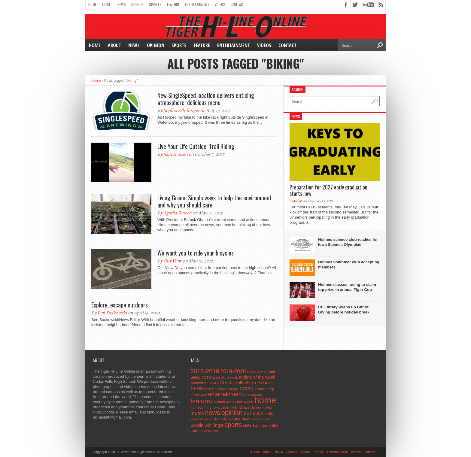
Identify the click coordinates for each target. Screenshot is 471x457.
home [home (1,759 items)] (265, 400)
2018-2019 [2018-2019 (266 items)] (204, 371)
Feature (173, 4)
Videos (220, 4)
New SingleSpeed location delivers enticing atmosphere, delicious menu (205, 99)
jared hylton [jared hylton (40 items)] (252, 407)
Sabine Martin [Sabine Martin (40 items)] (221, 419)
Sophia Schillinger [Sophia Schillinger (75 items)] (206, 425)
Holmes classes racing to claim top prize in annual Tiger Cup (347, 287)
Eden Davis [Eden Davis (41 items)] (198, 395)
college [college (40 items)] (233, 389)
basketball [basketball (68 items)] (199, 383)
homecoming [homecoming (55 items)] (200, 407)
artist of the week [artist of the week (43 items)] (225, 377)
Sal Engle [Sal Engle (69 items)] (240, 419)
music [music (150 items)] (197, 413)
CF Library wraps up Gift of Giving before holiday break (343, 309)
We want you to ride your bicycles (195, 252)
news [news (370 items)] (212, 412)
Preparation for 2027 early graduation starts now (328, 190)
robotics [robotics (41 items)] (204, 419)
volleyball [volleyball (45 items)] (210, 431)
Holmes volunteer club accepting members (348, 264)
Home (92, 4)
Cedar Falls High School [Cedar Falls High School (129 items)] (246, 382)
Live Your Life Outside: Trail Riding (195, 146)
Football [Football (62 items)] (218, 402)
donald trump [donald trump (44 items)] (264, 389)
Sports (155, 4)
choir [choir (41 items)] (207, 389)
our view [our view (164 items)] (253, 413)
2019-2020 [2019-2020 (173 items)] (233, 371)
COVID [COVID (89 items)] (247, 388)
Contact (238, 4)
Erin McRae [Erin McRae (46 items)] (253, 395)
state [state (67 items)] (247, 425)
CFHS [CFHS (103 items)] (196, 388)
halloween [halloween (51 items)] (245, 402)
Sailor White (298, 201)
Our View (172, 261)
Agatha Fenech (177, 213)
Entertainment (197, 4)
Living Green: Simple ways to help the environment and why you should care (214, 201)
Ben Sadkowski (112, 313)
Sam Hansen (175, 154)
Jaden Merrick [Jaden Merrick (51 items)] (231, 407)
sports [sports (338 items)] (233, 424)
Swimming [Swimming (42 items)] (260, 425)
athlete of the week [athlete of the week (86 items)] (257, 377)
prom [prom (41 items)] (194, 419)
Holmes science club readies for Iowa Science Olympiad (348, 242)
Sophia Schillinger (181, 110)
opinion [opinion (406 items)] (231, 412)
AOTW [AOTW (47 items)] (207, 377)
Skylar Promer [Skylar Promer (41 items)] (261, 419)
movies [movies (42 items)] (267, 407)
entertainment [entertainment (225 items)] (225, 394)
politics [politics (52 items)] (269, 414)
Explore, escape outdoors (119, 304)
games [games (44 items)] (231, 402)
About (107, 4)
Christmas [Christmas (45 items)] (219, 389)
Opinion (137, 4)
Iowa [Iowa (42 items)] (216, 407)
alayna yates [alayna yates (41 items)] (256, 372)
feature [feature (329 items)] (200, 401)
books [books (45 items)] (213, 383)
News (121, 4)
